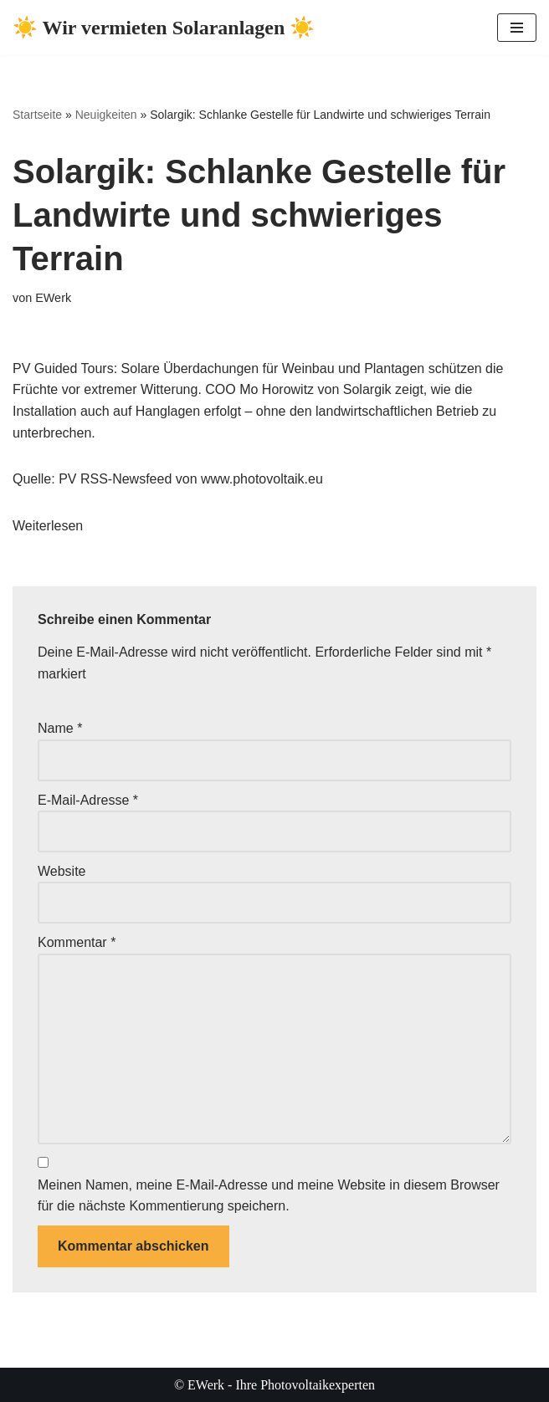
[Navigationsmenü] (516, 27)
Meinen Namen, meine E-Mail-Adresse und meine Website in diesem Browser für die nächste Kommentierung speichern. (269, 1196)
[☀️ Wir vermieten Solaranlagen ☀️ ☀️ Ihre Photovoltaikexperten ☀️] (164, 27)
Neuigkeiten (106, 114)
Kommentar (76, 942)
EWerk (53, 297)
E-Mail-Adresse (88, 800)
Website (62, 871)
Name (60, 728)
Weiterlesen (48, 526)
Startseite (37, 114)
